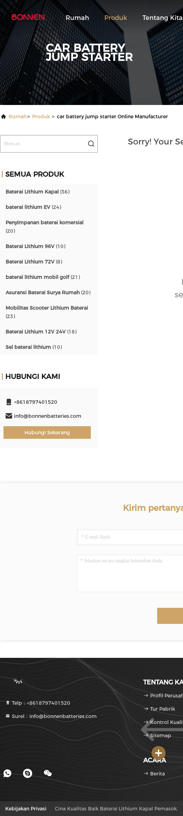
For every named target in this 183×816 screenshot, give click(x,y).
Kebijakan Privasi (25, 809)
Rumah (77, 18)
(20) (44, 226)
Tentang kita (162, 18)
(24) (33, 207)
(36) (37, 192)
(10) (35, 246)
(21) (43, 277)
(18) (41, 332)
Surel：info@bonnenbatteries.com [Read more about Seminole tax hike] (51, 716)
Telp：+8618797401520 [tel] (37, 703)
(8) (34, 262)
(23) (47, 312)
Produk (115, 18)
